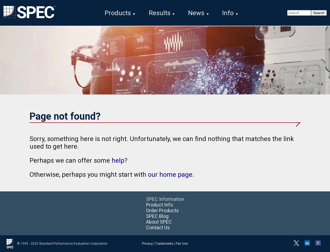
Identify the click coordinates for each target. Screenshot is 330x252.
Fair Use (182, 244)
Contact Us (158, 227)
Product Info (159, 205)
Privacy (147, 244)
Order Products (162, 210)
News (196, 13)
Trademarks (164, 244)
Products (118, 13)
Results (159, 13)
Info (228, 13)
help (118, 160)
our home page (170, 174)
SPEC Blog (157, 216)
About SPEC (159, 222)
